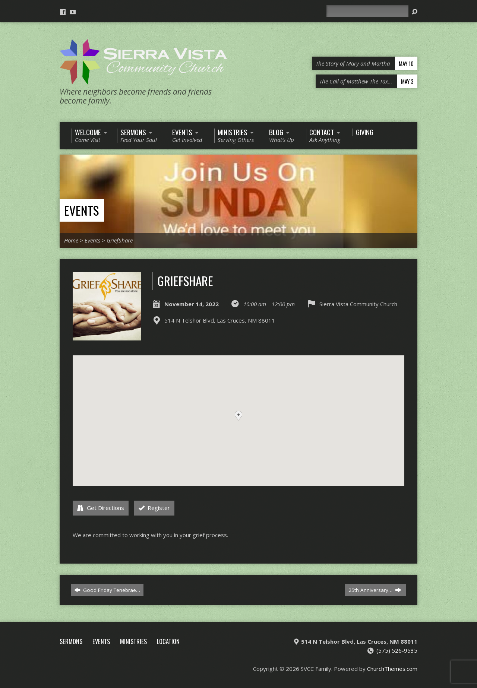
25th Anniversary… (374, 590)
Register (154, 507)
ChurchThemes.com (392, 668)
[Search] (367, 11)
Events (81, 210)
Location (168, 641)
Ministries (133, 641)
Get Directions (100, 507)
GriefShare (120, 240)
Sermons (71, 641)
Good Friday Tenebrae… (107, 590)
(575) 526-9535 (396, 650)
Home (71, 240)
